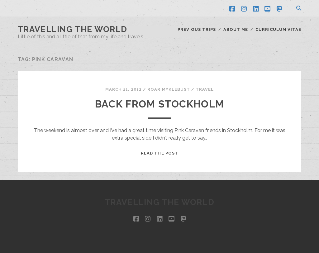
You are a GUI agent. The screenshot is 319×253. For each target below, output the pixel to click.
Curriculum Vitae (278, 29)
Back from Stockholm (159, 104)
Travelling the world (72, 29)
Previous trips (197, 29)
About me (235, 29)
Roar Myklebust (168, 89)
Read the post (159, 153)
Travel (205, 89)
